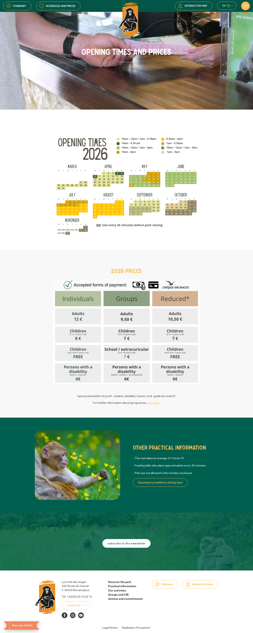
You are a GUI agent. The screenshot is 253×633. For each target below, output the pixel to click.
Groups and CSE (118, 595)
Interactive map (196, 5)
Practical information (122, 586)
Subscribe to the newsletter (126, 543)
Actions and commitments (125, 599)
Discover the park (119, 582)
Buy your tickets (21, 625)
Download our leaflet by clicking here (160, 482)
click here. (153, 403)
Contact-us (74, 605)
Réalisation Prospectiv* (136, 627)
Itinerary (19, 6)
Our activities (117, 591)
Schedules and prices (60, 6)
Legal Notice (110, 627)
